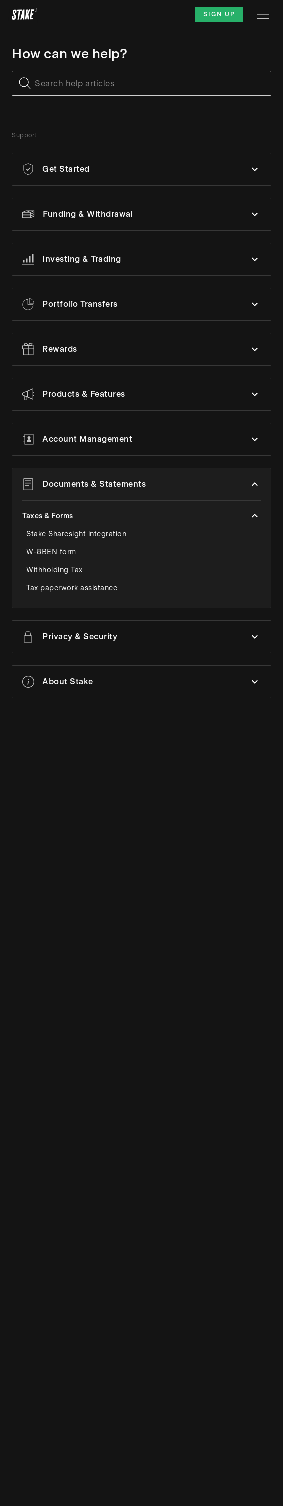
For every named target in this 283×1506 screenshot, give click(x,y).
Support (24, 135)
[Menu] (263, 14)
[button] (141, 170)
